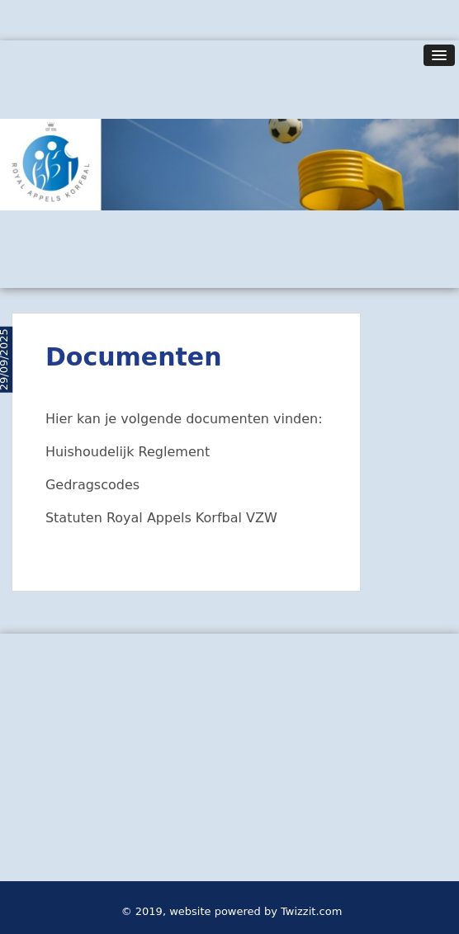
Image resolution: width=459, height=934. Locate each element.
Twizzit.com (311, 911)
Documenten (133, 356)
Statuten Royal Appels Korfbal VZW (161, 518)
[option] (229, 164)
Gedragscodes (92, 485)
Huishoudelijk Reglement (127, 452)
